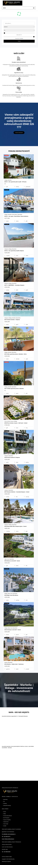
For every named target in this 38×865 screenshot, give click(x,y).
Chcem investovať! (19, 132)
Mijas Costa (6, 559)
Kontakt (4, 825)
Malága (5, 180)
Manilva (6, 662)
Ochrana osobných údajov (7, 856)
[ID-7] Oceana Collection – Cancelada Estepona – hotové (16, 492)
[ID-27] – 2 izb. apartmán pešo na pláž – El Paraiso (15, 181)
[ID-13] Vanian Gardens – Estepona (12, 319)
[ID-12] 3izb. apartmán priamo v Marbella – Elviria (15, 354)
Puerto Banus (14, 214)
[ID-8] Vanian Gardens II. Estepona (12, 457)
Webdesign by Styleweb (6, 861)
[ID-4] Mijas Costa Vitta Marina (11, 595)
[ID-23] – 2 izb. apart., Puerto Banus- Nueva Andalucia (16, 216)
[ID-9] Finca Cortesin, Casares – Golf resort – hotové (15, 423)
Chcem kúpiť (5, 823)
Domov (4, 811)
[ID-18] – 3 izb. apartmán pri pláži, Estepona (14, 250)
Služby (4, 813)
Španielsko (20, 214)
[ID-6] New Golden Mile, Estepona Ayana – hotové (15, 526)
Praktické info (5, 821)
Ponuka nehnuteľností (7, 815)
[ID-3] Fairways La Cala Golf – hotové (12, 629)
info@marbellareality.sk (9, 839)
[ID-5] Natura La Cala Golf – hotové (12, 560)
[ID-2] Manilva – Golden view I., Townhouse (14, 664)
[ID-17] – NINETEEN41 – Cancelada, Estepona (14, 285)
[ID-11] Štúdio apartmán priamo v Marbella (14, 388)
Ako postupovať (6, 817)
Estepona (6, 249)
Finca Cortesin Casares (9, 421)
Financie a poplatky (7, 819)
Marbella (9, 180)
